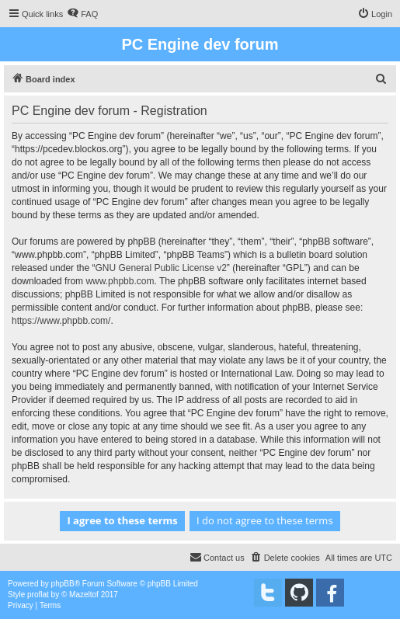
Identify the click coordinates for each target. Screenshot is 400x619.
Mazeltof (84, 594)
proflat (38, 594)
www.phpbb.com (119, 281)
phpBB (63, 583)
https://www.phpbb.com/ (61, 320)
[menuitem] (82, 14)
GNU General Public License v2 (160, 268)
